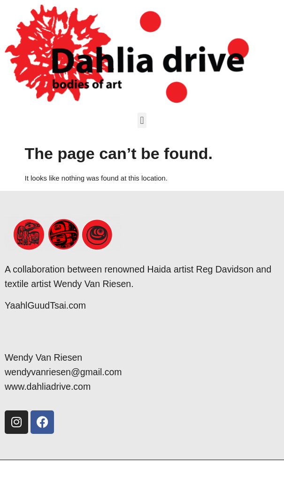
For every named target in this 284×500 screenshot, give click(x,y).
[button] (142, 120)
